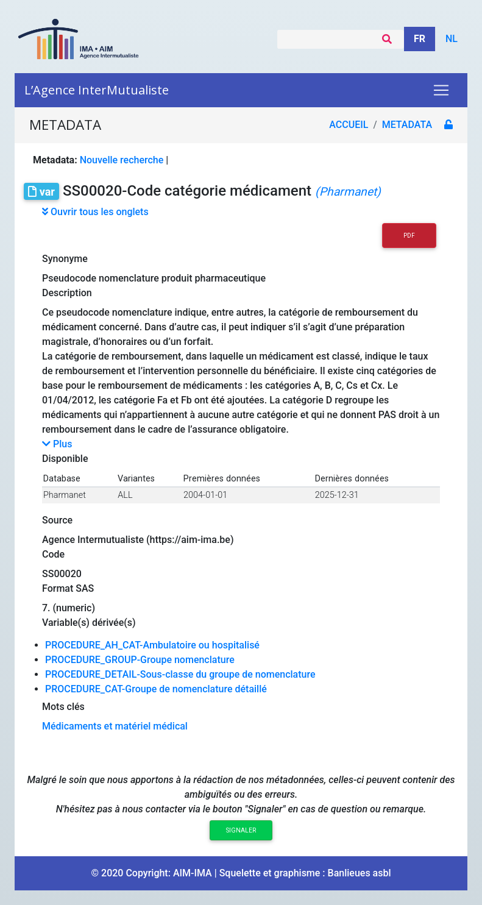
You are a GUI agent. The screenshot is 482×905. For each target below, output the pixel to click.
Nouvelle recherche (122, 160)
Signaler (241, 830)
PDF (409, 235)
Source (57, 520)
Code (53, 554)
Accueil (348, 124)
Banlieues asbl (359, 873)
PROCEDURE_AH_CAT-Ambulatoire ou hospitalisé (152, 645)
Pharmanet (64, 495)
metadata (407, 124)
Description (67, 293)
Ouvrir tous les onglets (95, 212)
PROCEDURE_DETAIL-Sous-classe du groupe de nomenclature (180, 674)
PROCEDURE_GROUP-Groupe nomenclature (140, 659)
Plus (57, 444)
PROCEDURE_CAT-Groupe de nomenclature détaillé (156, 689)
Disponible (65, 458)
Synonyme (65, 258)
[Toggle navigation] (441, 90)
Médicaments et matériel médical (115, 726)
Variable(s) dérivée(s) (89, 622)
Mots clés (63, 706)
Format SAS (68, 588)
